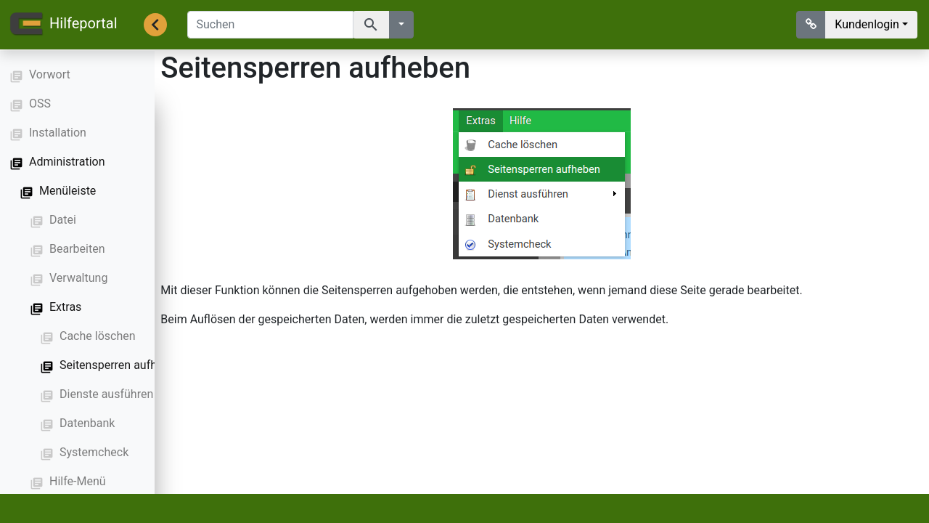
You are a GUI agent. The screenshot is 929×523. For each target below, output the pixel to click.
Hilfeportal (63, 25)
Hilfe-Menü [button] (77, 481)
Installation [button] (57, 132)
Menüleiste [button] (67, 191)
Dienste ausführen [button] (106, 394)
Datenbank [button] (87, 423)
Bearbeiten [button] (77, 249)
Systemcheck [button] (94, 452)
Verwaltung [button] (78, 278)
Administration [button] (67, 162)
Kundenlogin (867, 24)
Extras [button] (65, 307)
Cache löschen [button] (98, 336)
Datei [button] (62, 220)
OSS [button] (40, 103)
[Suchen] (270, 24)
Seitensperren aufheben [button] (121, 365)
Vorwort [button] (49, 74)
